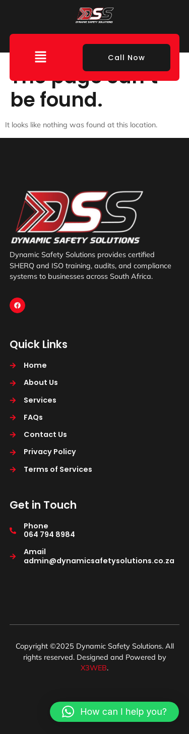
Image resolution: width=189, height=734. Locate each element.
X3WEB (94, 667)
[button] (41, 57)
